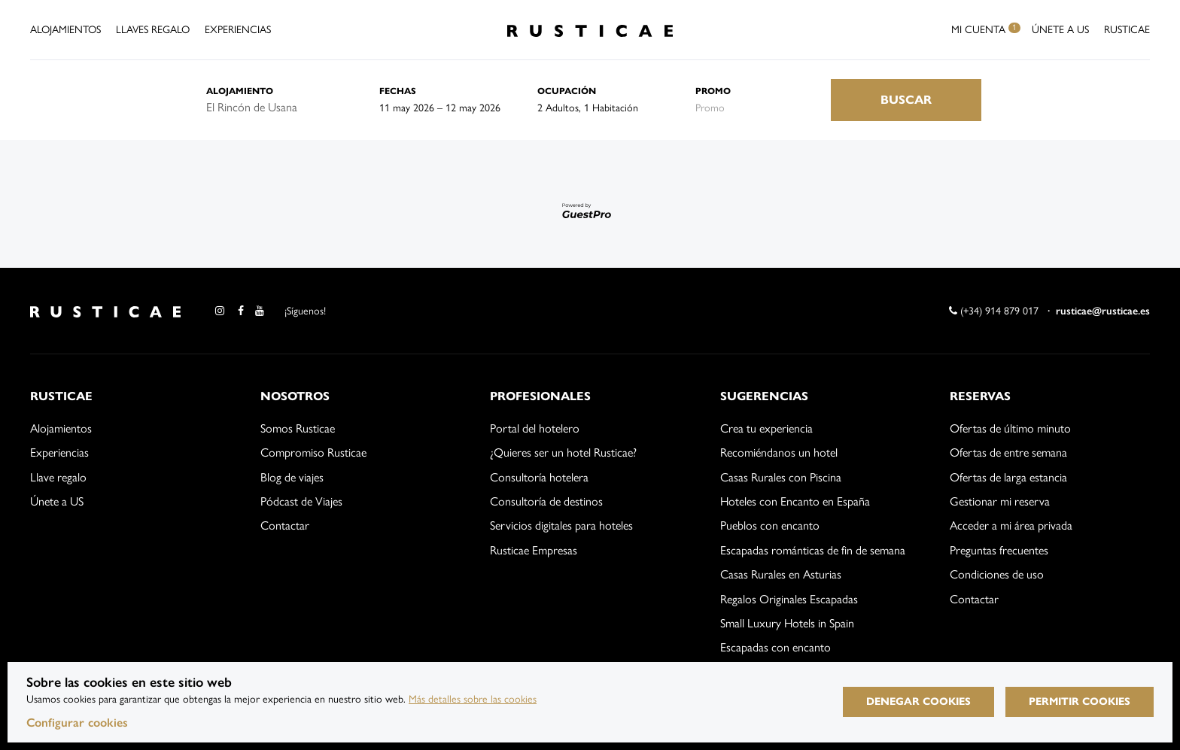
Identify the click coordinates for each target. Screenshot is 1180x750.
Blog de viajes (292, 477)
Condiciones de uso (997, 574)
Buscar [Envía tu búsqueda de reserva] (906, 100)
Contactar (284, 525)
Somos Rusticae (297, 428)
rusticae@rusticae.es (1103, 311)
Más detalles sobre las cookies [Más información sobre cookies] (473, 699)
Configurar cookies (77, 722)
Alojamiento (239, 90)
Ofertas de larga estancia (1008, 477)
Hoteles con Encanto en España (795, 501)
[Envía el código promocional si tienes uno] (763, 107)
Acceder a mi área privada (1011, 525)
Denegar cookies (918, 701)
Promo (713, 90)
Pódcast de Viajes (301, 501)
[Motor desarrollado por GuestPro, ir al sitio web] (590, 210)
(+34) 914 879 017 (994, 311)
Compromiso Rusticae (313, 452)
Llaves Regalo (153, 29)
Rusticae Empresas (533, 550)
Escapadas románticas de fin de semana (812, 550)
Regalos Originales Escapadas (789, 599)
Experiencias (238, 29)
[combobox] (281, 107)
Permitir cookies (1079, 701)
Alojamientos (65, 29)
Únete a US (1060, 29)
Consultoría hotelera (539, 477)
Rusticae (1127, 29)
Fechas (397, 90)
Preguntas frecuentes (999, 550)
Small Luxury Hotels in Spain (787, 623)
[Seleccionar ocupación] (616, 107)
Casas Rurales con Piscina (780, 477)
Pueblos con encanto (770, 525)
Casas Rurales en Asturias (780, 574)
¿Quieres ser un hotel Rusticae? (563, 452)
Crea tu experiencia (766, 428)
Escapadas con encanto (775, 647)
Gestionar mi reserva (1000, 501)
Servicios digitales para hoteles (561, 525)
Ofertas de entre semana (1008, 452)
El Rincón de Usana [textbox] (251, 107)
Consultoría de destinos (546, 501)
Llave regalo (58, 477)
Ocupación (566, 90)
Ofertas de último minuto (1010, 428)
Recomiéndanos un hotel (779, 452)
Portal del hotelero (534, 428)
